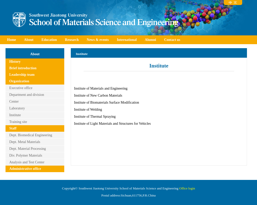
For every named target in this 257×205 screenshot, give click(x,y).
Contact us (172, 40)
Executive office (20, 88)
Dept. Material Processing (27, 149)
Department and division (26, 95)
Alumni (150, 40)
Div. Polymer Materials (25, 155)
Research (72, 40)
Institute (15, 115)
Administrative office (25, 169)
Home (11, 40)
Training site (18, 122)
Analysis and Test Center (26, 162)
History (15, 61)
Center (14, 101)
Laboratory (17, 108)
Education (49, 40)
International (127, 40)
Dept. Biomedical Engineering (30, 135)
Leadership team (22, 75)
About (28, 40)
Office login (187, 188)
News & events (98, 40)
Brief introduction (22, 68)
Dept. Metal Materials (24, 142)
